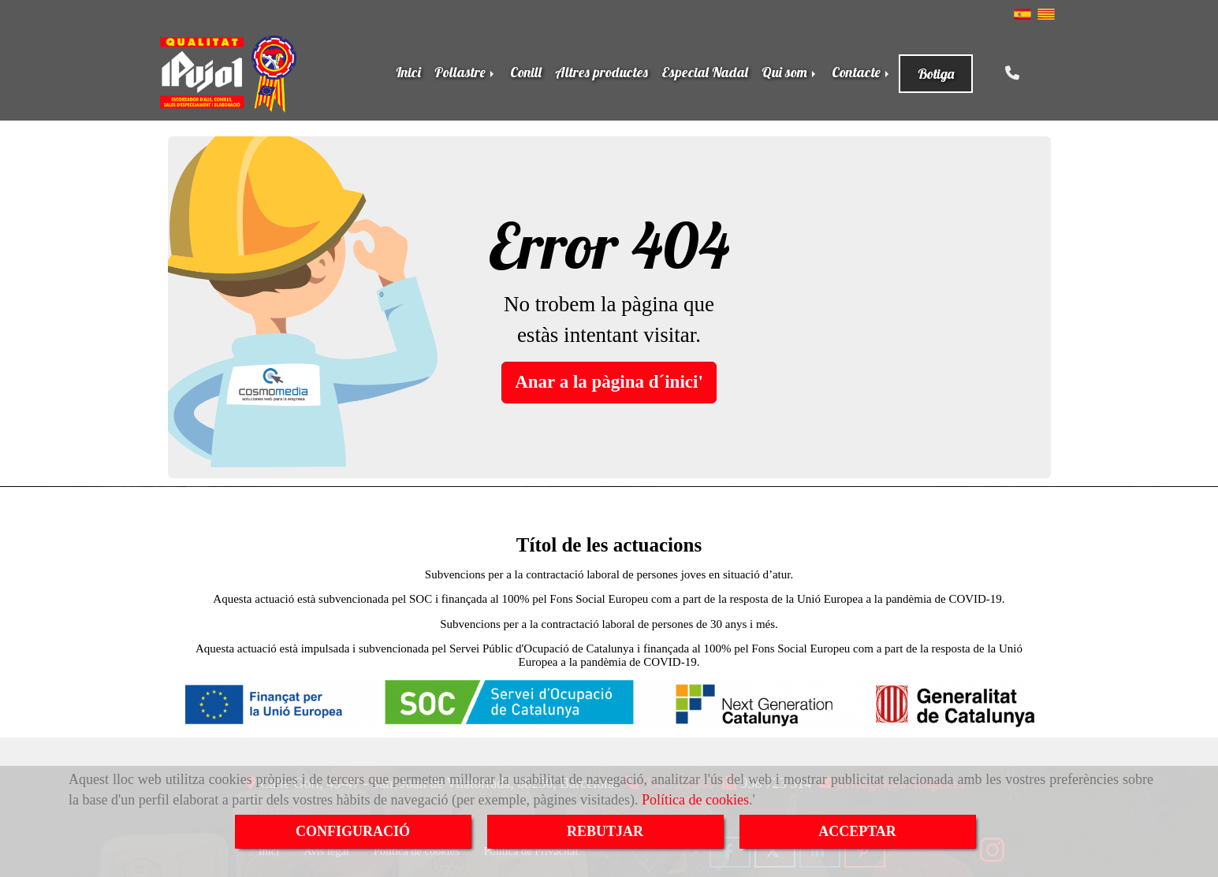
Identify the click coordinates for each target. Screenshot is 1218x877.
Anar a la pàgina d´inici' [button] (609, 382)
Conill (526, 72)
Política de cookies (695, 800)
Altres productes (601, 72)
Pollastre (465, 72)
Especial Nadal (704, 72)
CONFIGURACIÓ (353, 831)
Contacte (862, 72)
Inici (408, 72)
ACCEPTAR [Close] (857, 831)
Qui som (790, 72)
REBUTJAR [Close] (605, 831)
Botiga (936, 74)
